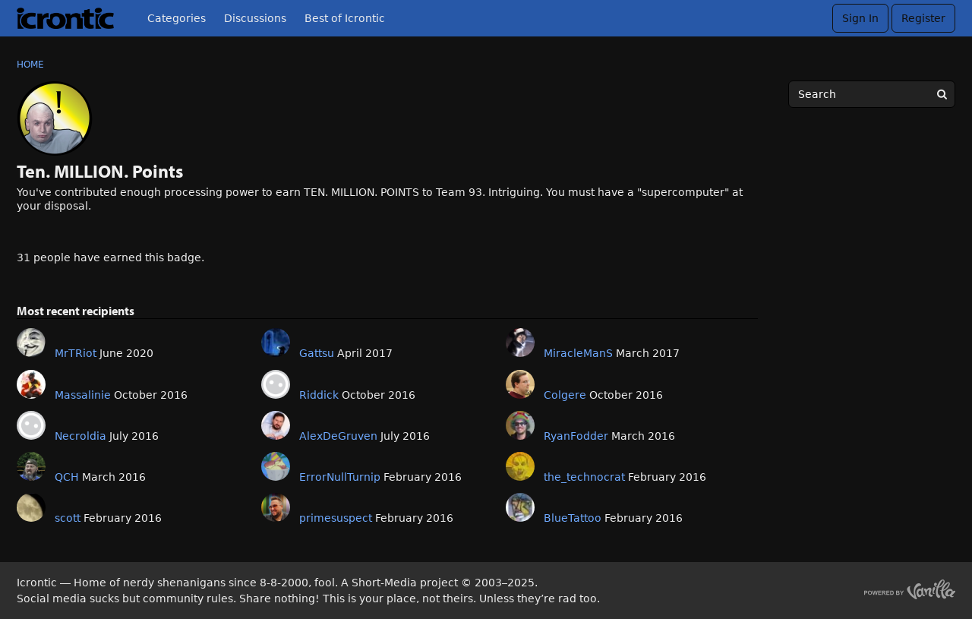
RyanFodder (576, 436)
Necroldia (80, 436)
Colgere (565, 395)
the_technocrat (584, 477)
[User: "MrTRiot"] (31, 342)
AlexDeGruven (338, 436)
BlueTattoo (572, 518)
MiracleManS (578, 353)
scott (67, 518)
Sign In (860, 18)
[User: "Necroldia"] (31, 425)
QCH (67, 477)
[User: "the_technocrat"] (520, 466)
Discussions (255, 18)
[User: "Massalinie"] (31, 384)
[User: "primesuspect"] (275, 507)
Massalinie (83, 395)
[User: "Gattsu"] (275, 342)
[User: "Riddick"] (275, 384)
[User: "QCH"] (31, 466)
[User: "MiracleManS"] (520, 342)
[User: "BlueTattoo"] (520, 507)
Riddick (319, 395)
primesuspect (335, 518)
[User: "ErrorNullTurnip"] (275, 466)
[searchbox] (871, 94)
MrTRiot (75, 353)
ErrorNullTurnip (339, 477)
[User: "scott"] (31, 507)
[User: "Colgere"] (520, 384)
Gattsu (316, 353)
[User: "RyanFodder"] (520, 425)
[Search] (941, 94)
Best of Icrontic (345, 18)
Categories (176, 18)
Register (923, 18)
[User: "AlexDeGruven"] (275, 425)
